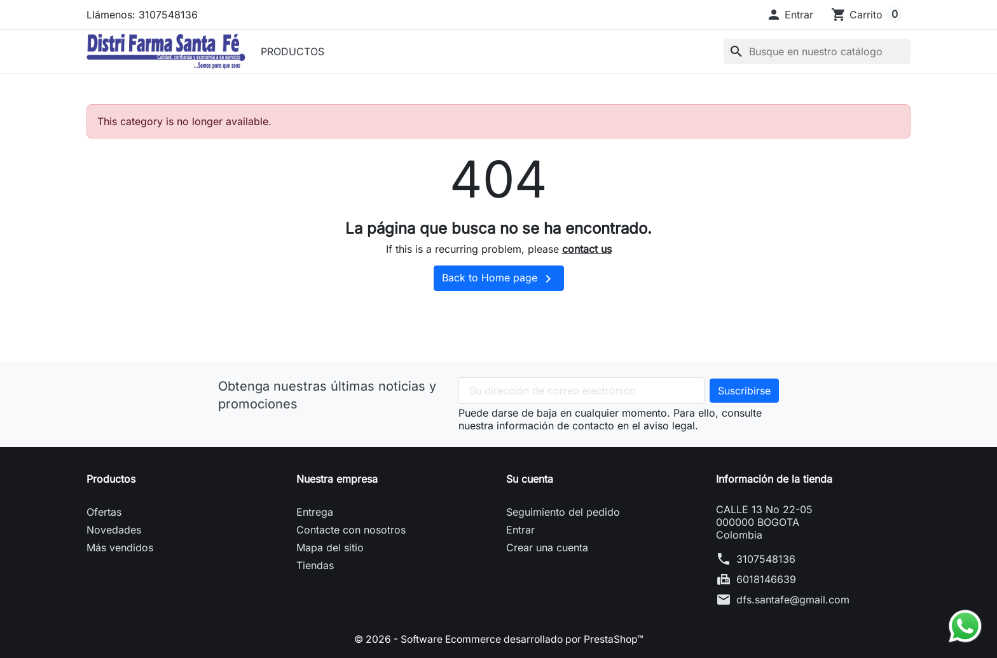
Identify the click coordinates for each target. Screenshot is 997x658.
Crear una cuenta (547, 547)
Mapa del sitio (330, 547)
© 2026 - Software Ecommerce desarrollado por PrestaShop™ (498, 639)
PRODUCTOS (292, 51)
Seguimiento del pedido (563, 512)
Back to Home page (499, 278)
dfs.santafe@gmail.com (792, 599)
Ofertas (103, 512)
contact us (587, 249)
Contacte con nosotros (351, 529)
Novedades (113, 529)
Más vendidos (119, 547)
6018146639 (766, 579)
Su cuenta (529, 479)
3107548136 (765, 559)
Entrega (314, 512)
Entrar (520, 529)
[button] (790, 14)
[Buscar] (817, 51)
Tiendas (315, 565)
